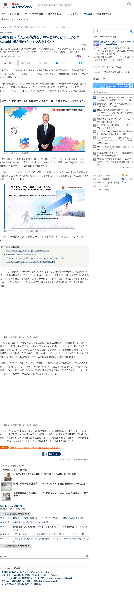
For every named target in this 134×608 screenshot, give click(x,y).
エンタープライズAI (21, 19)
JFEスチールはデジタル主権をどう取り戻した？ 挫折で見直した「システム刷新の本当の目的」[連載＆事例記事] (114, 51)
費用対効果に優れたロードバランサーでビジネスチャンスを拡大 (25, 572)
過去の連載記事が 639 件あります (17, 546)
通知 (28, 63)
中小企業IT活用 (104, 14)
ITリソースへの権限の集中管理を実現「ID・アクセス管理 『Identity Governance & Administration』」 (39, 578)
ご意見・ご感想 (103, 176)
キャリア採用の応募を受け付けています (112, 72)
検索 (132, 31)
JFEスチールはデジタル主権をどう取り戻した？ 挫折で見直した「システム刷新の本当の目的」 (115, 140)
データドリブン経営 (34, 14)
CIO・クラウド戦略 (10, 14)
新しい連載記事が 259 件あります (17, 514)
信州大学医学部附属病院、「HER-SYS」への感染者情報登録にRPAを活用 (49, 483)
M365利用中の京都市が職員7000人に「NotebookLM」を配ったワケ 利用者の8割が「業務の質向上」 (115, 112)
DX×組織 (88, 14)
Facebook (128, 179)
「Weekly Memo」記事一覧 (14, 470)
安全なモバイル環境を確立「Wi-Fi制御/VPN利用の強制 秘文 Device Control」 (30, 581)
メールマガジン (103, 186)
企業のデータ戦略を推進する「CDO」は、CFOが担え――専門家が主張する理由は (48, 518)
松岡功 (78, 56)
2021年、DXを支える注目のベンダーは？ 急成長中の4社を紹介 (44, 474)
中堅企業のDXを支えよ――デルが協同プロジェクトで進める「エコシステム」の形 (48, 534)
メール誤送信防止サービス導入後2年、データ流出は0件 (22, 584)
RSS (126, 176)
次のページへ (54, 454)
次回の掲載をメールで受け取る (14, 509)
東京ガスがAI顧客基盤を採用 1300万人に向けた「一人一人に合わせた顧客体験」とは (115, 162)
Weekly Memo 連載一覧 (11, 506)
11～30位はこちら (127, 167)
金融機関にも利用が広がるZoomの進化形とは (32, 522)
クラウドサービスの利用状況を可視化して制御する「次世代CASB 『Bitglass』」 (31, 575)
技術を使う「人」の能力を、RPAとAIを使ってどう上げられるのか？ (35, 448)
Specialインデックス (105, 190)
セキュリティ (72, 14)
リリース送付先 (103, 179)
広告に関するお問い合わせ (108, 183)
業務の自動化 (54, 14)
